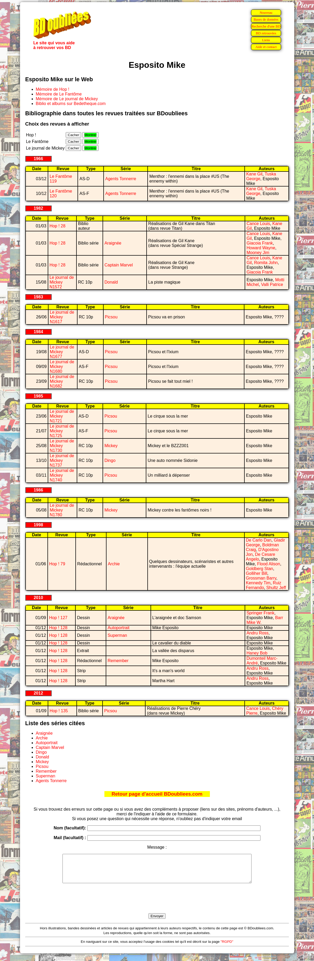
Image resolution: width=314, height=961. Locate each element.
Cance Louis (258, 223)
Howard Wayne (261, 248)
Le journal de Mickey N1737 (62, 460)
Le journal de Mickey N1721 (62, 416)
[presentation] (157, 904)
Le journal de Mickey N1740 (62, 475)
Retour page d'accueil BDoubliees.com (157, 794)
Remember (118, 660)
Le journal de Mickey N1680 (62, 367)
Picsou (111, 317)
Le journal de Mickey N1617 (62, 317)
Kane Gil (254, 174)
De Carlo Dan (259, 540)
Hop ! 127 (58, 617)
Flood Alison (268, 564)
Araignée (112, 243)
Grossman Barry (261, 578)
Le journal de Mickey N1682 (62, 381)
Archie (114, 564)
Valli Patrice (272, 284)
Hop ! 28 (57, 226)
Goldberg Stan (259, 568)
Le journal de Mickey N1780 (62, 510)
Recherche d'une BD (266, 26)
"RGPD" (227, 947)
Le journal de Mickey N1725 (62, 431)
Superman (117, 635)
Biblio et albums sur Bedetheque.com (71, 103)
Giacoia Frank (260, 243)
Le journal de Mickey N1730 (62, 446)
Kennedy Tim (258, 583)
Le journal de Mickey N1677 (62, 352)
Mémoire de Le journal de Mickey (67, 99)
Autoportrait (118, 627)
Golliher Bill (256, 573)
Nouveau (266, 13)
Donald (111, 282)
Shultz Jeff (276, 587)
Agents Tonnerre (120, 178)
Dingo (109, 460)
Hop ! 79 (57, 564)
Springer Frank (260, 613)
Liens (266, 40)
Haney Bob (257, 653)
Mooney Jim (258, 252)
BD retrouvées (266, 33)
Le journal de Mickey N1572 (62, 282)
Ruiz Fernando (263, 585)
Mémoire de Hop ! (52, 89)
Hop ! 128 (58, 627)
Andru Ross (258, 633)
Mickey (111, 445)
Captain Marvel (118, 265)
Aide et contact (266, 47)
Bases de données (266, 19)
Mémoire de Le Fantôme (59, 94)
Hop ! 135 (59, 711)
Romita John (266, 262)
